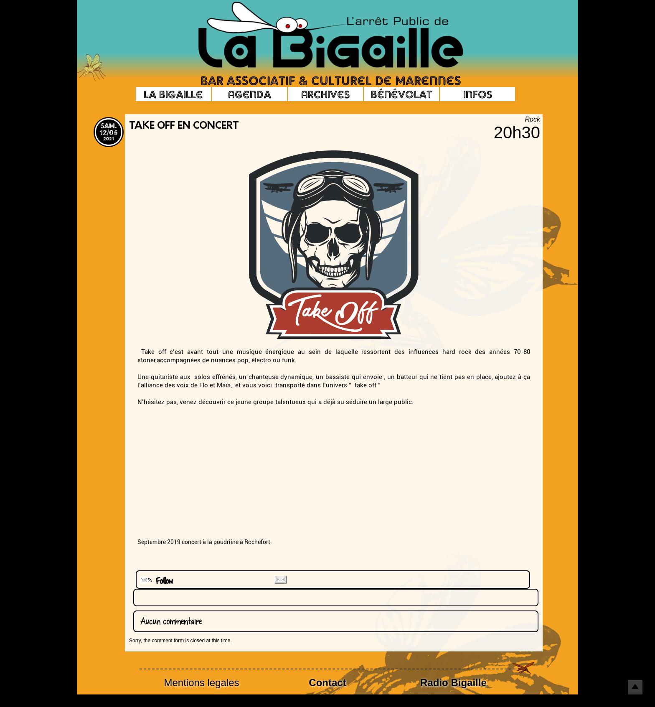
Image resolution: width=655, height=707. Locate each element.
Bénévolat (401, 94)
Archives (325, 94)
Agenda (249, 94)
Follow (156, 581)
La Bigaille (173, 94)
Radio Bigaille (453, 682)
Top (635, 687)
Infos (477, 94)
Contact (327, 682)
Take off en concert (184, 126)
